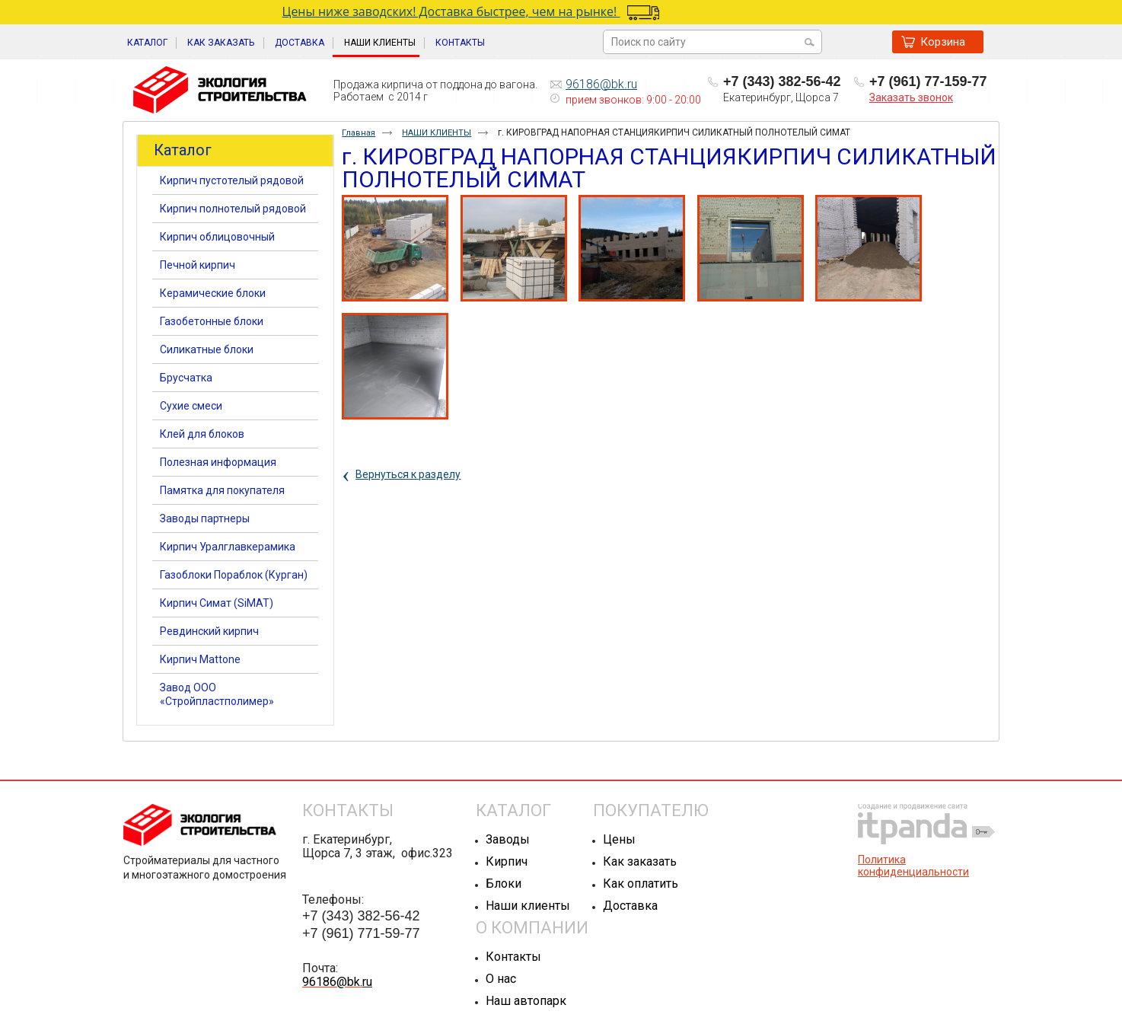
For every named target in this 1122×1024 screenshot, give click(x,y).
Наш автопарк (526, 1001)
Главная (358, 133)
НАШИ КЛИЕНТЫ (380, 42)
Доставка (630, 905)
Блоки (503, 883)
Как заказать (640, 861)
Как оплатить (640, 883)
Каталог (183, 150)
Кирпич (507, 861)
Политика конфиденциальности (913, 865)
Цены (619, 839)
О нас (501, 978)
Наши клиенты (528, 905)
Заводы (508, 839)
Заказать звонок (911, 97)
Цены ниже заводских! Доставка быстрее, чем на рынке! (513, 11)
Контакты (513, 956)
